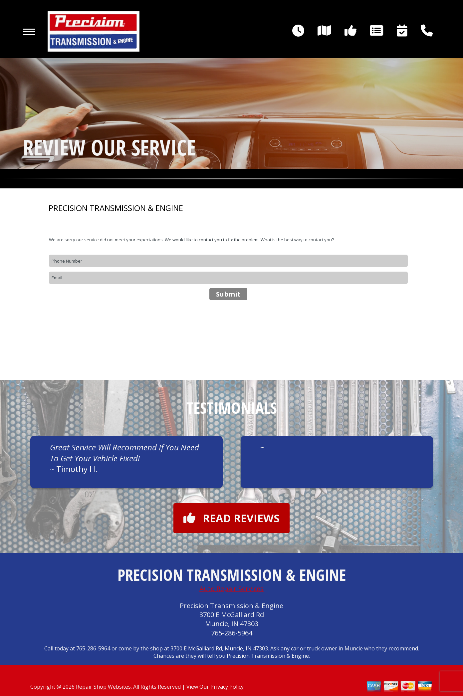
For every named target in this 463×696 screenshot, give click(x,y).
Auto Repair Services (231, 588)
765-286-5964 (231, 632)
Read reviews (231, 518)
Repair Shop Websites (103, 686)
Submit (228, 294)
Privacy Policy (227, 686)
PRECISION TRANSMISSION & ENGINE (116, 208)
